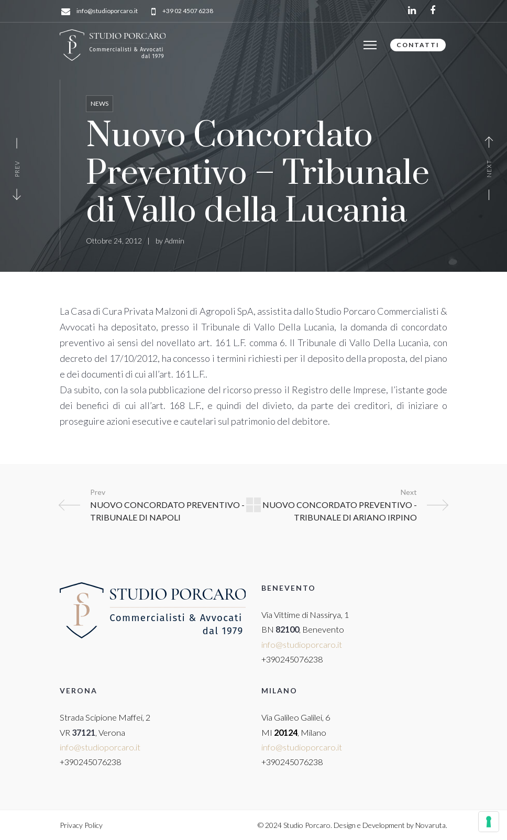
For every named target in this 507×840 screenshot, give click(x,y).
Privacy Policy (81, 825)
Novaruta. (431, 825)
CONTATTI (417, 45)
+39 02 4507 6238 (187, 11)
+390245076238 (292, 659)
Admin (174, 240)
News (99, 103)
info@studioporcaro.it (107, 11)
